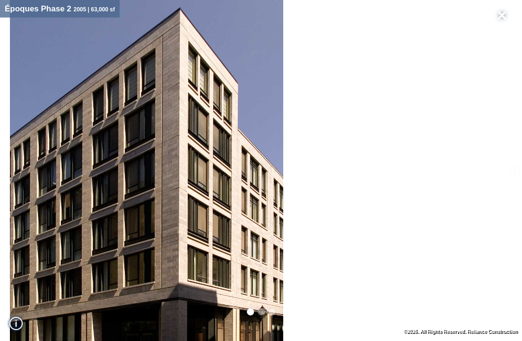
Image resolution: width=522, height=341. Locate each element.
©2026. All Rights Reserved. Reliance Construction (460, 331)
